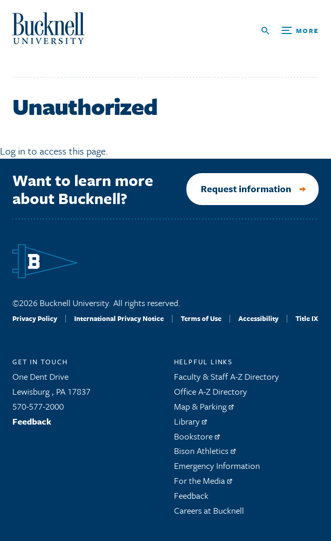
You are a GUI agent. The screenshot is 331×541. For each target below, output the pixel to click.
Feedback (31, 421)
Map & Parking (204, 406)
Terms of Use (201, 318)
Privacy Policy (34, 318)
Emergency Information (217, 465)
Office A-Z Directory (210, 391)
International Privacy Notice (119, 318)
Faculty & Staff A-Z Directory (226, 376)
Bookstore (197, 436)
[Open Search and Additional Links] (290, 31)
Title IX (306, 318)
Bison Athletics (205, 450)
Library (190, 421)
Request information (246, 188)
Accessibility (258, 318)
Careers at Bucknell (209, 510)
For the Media (203, 480)
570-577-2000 (38, 406)
